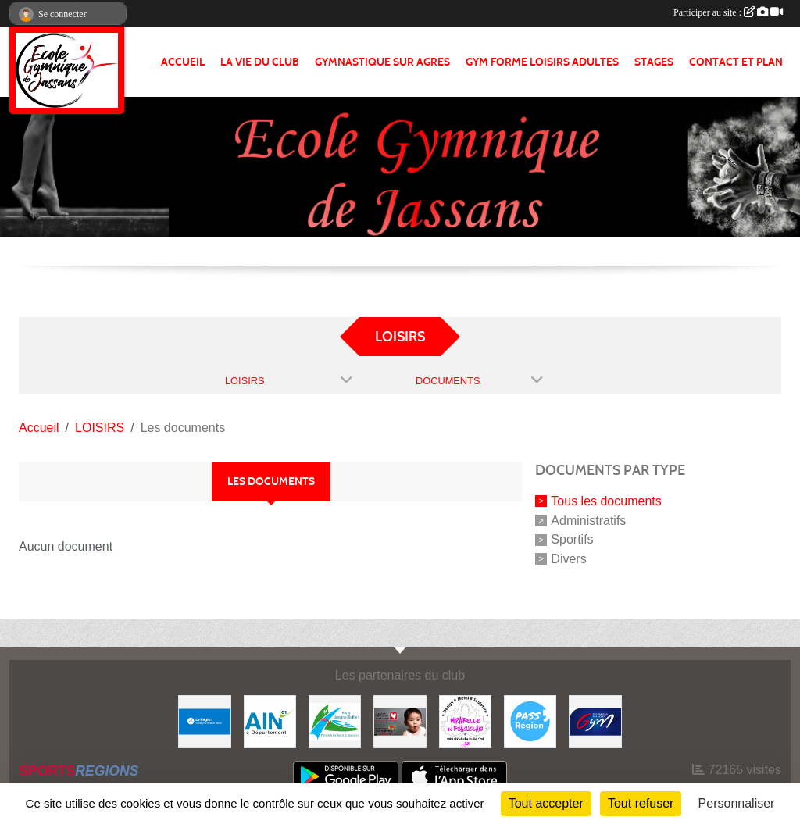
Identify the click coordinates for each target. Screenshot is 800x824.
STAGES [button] (653, 62)
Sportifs (572, 539)
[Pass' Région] (530, 720)
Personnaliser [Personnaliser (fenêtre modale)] (736, 803)
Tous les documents (606, 501)
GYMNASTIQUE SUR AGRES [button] (382, 62)
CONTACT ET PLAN (736, 62)
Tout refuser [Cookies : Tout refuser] (640, 803)
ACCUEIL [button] (183, 62)
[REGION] (204, 720)
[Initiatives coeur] (399, 720)
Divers (568, 558)
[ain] (270, 720)
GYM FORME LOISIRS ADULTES (542, 62)
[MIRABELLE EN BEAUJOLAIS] (465, 720)
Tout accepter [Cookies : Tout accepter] (546, 803)
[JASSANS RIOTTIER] (335, 720)
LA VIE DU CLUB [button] (259, 62)
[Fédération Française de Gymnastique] (595, 720)
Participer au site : (728, 12)
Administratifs (588, 519)
